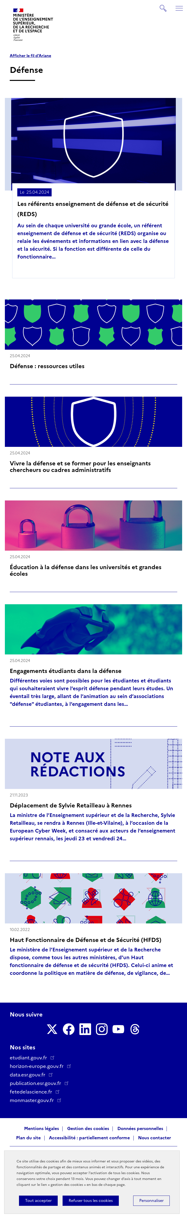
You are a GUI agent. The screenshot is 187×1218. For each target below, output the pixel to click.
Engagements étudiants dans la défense (66, 670)
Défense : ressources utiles (47, 366)
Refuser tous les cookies (91, 1200)
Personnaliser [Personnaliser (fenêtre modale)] (151, 1200)
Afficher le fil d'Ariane (30, 56)
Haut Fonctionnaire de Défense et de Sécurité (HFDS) (85, 939)
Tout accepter (38, 1200)
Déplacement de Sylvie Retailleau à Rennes (71, 805)
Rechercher (163, 6)
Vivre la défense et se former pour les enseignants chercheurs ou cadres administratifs (80, 466)
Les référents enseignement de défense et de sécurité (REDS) (92, 209)
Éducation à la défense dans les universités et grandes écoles (85, 570)
